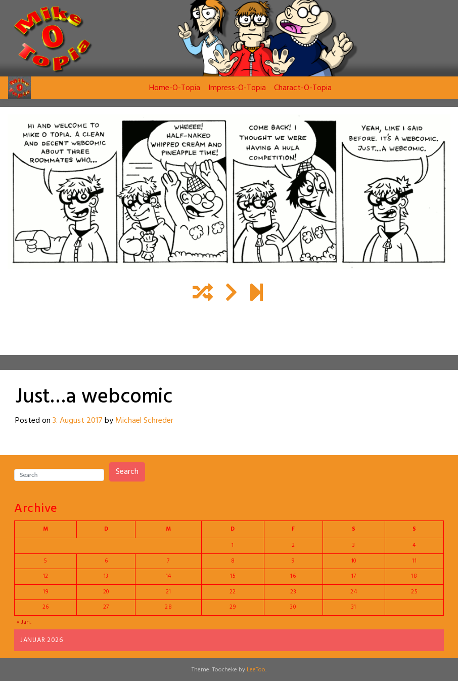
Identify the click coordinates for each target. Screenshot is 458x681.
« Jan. (24, 622)
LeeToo (256, 670)
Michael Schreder (144, 420)
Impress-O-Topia (237, 88)
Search (127, 471)
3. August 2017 (78, 420)
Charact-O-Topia (303, 88)
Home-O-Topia (174, 88)
